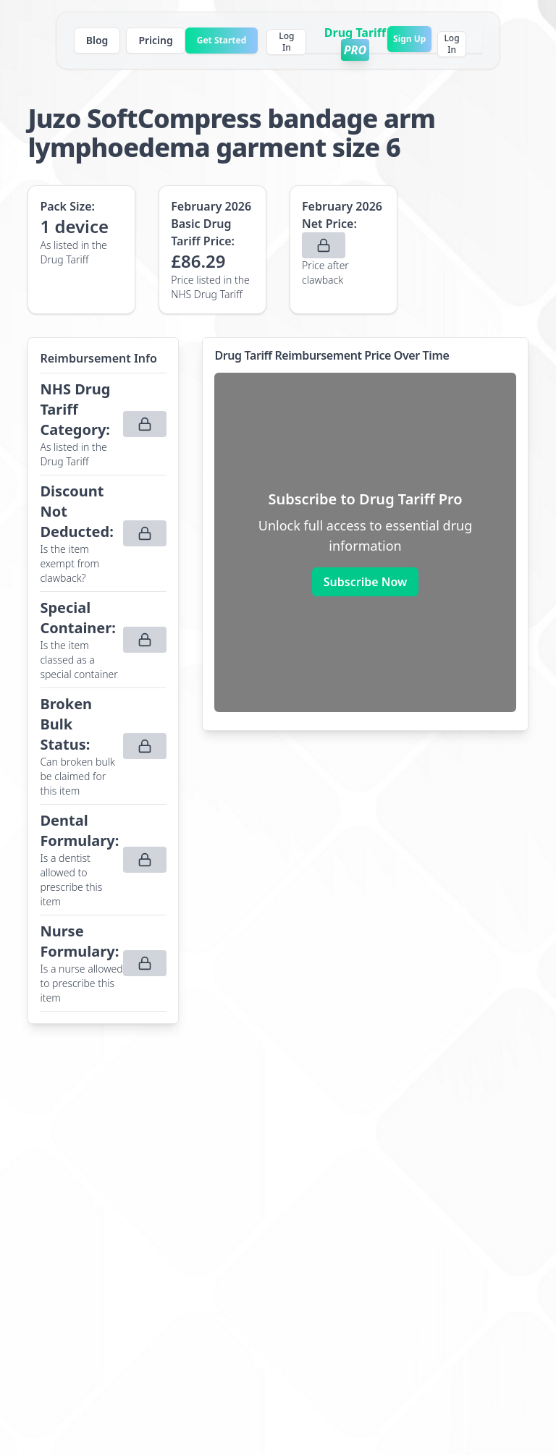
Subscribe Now (365, 582)
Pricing (155, 40)
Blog (97, 40)
